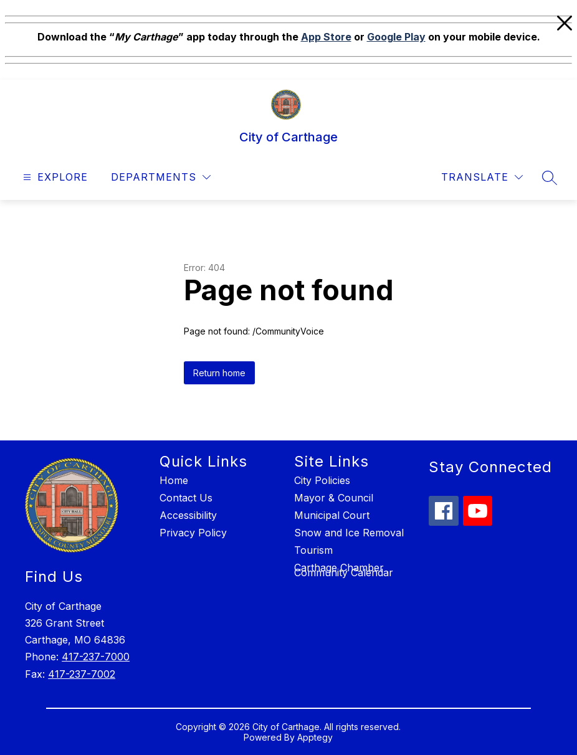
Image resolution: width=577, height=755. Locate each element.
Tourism (313, 550)
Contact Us (186, 497)
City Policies (322, 480)
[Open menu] (54, 177)
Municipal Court (332, 515)
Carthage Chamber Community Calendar (343, 570)
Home (174, 480)
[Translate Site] (482, 177)
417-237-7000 (96, 656)
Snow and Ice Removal (349, 532)
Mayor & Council (333, 497)
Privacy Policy (193, 532)
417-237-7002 (81, 674)
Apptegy (315, 737)
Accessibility (188, 515)
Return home (219, 373)
